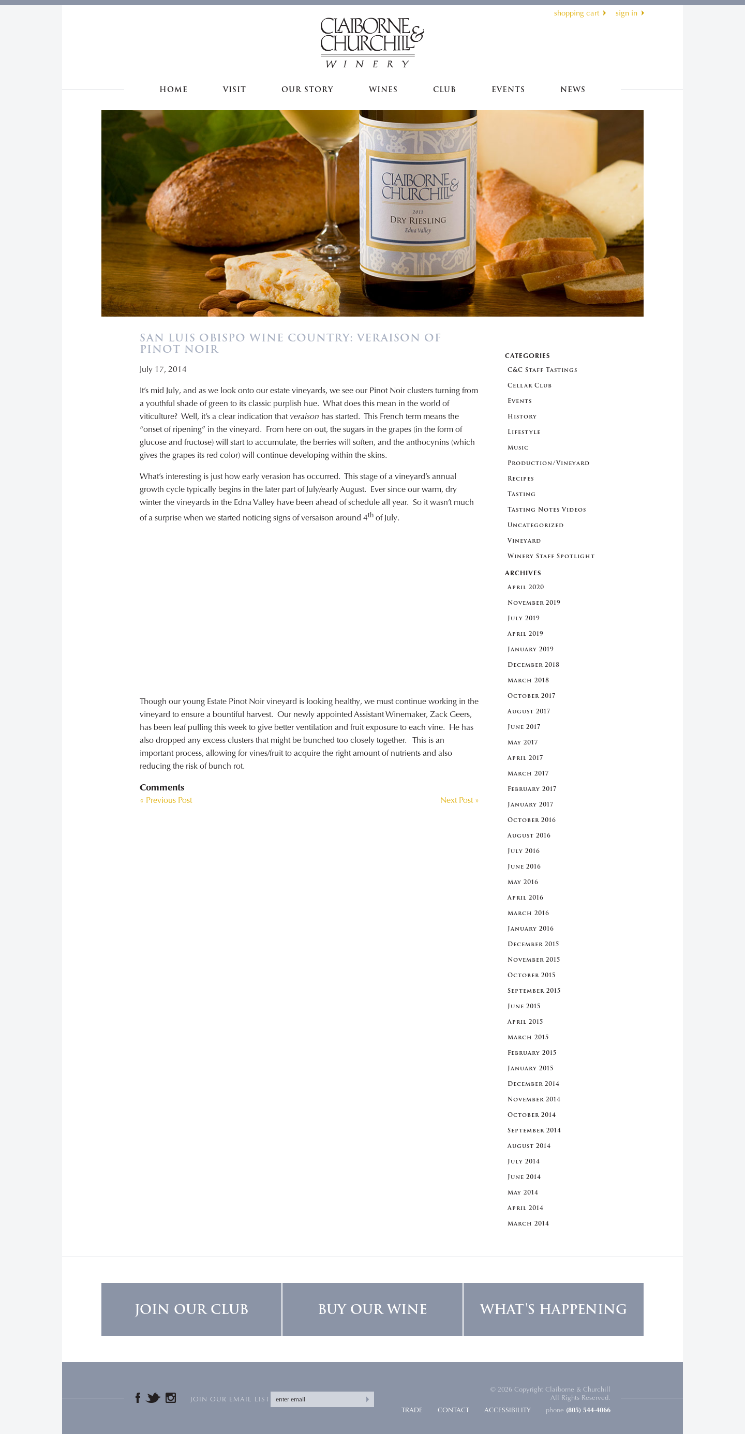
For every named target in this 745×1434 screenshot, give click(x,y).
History (522, 416)
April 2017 (525, 758)
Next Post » (459, 800)
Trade (412, 1410)
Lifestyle (524, 432)
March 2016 (528, 913)
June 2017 (524, 727)
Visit (234, 89)
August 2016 (529, 835)
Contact (453, 1410)
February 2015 (532, 1053)
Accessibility (507, 1410)
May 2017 (523, 742)
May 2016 (523, 882)
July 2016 (524, 851)
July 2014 (524, 1161)
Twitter (152, 1398)
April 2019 (526, 634)
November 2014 (534, 1099)
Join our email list (230, 1399)
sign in (626, 13)
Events (508, 89)
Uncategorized (536, 525)
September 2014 (534, 1130)
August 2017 (529, 711)
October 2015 (532, 975)
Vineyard (524, 540)
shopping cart (576, 13)
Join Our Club (191, 1309)
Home (173, 89)
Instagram (171, 1398)
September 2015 (534, 991)
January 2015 (531, 1068)
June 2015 (524, 1006)
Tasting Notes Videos (547, 509)
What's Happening (553, 1309)
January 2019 (531, 649)
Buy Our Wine (372, 1309)
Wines (383, 89)
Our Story (307, 89)
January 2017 (531, 804)
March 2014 (528, 1223)
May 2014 (523, 1192)
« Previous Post (166, 800)
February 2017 (532, 789)
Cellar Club (530, 385)
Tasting (522, 494)
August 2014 (529, 1146)
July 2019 (524, 618)
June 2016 (524, 866)
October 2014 (532, 1115)
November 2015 (534, 959)
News (573, 89)
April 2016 (526, 897)
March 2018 (528, 680)
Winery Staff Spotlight (551, 556)
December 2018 (534, 665)
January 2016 (531, 928)
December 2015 (533, 944)
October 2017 (532, 696)
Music (518, 447)
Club (444, 89)
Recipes (521, 478)
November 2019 (534, 603)
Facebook (138, 1398)
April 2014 (526, 1208)
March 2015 (528, 1037)
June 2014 (524, 1177)
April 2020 (526, 587)
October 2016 (532, 820)
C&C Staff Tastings (542, 370)
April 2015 (525, 1022)
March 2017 (528, 773)
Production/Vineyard (549, 463)
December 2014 (534, 1084)
